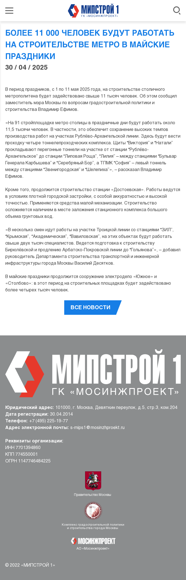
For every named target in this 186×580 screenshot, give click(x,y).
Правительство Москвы (93, 495)
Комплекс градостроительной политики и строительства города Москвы (93, 526)
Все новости (90, 307)
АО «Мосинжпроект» (93, 548)
